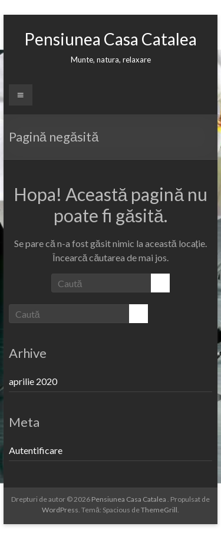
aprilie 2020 (33, 381)
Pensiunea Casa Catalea (110, 39)
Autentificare (35, 450)
